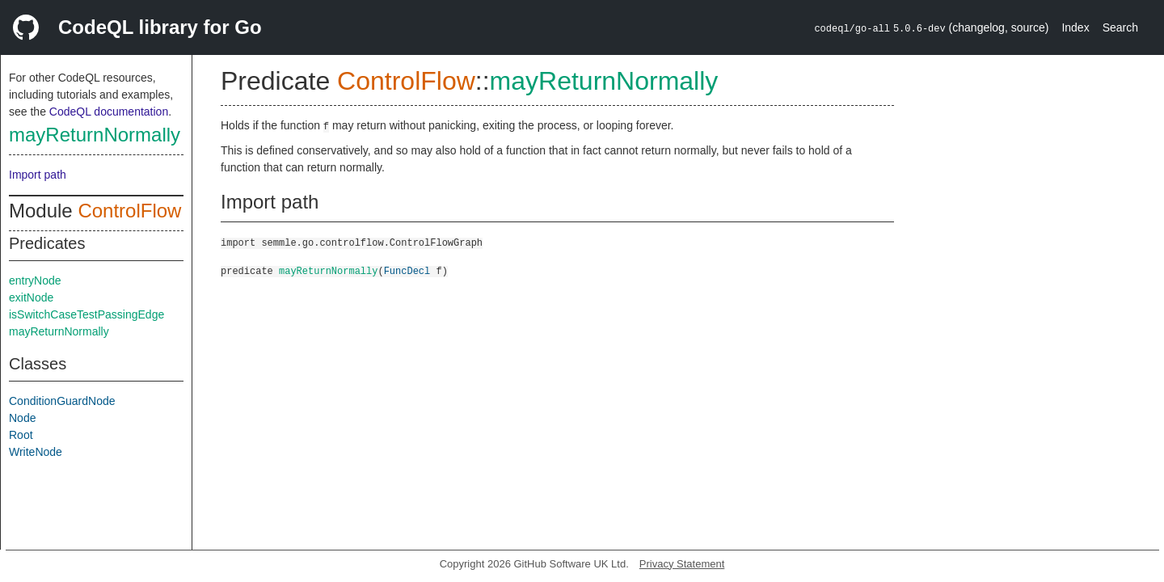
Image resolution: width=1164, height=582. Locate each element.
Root (21, 434)
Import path (37, 174)
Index (1075, 27)
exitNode (31, 297)
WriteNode (35, 451)
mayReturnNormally (94, 135)
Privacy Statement (682, 564)
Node (22, 417)
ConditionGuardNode (62, 400)
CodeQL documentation (108, 111)
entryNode (35, 280)
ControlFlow (129, 210)
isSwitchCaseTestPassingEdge (86, 314)
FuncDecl (407, 270)
